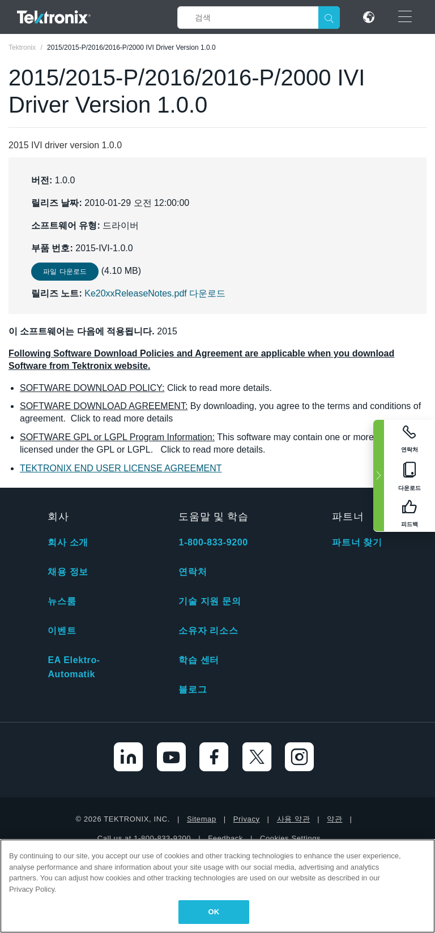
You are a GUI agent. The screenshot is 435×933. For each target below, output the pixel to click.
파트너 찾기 (357, 542)
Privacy (246, 819)
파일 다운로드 (65, 272)
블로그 (192, 689)
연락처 (192, 572)
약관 (334, 819)
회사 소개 (68, 542)
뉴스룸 (62, 601)
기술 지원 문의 (209, 601)
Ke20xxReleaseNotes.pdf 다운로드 (154, 293)
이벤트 (62, 630)
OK (214, 912)
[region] (217, 886)
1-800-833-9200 (213, 542)
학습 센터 (198, 660)
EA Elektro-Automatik (74, 667)
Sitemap (201, 819)
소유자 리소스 (208, 630)
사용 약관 (293, 819)
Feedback (225, 838)
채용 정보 (68, 572)
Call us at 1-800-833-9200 (144, 838)
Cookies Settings (290, 838)
